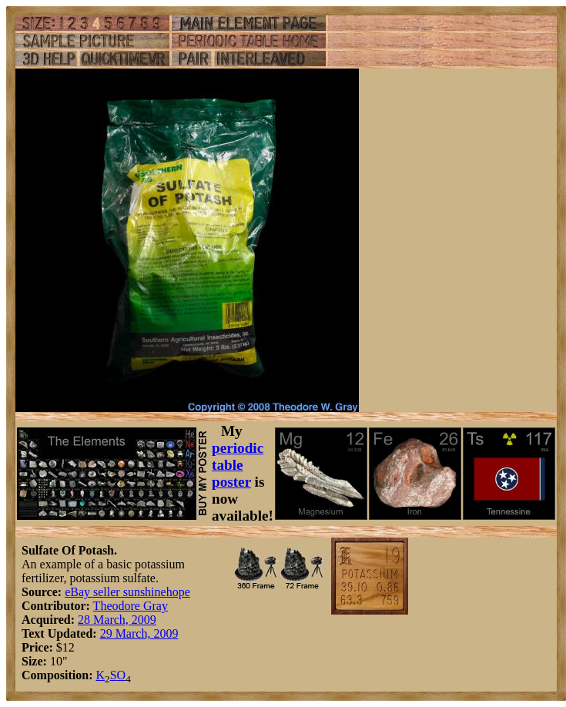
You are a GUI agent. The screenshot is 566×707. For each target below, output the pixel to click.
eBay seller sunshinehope (127, 591)
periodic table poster (237, 465)
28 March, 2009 (117, 619)
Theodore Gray (130, 605)
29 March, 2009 (139, 633)
